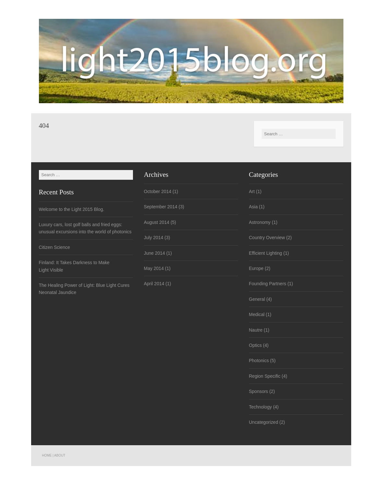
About (59, 455)
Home (47, 455)
